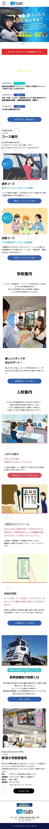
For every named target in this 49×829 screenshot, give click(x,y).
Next (44, 346)
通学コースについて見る (24, 201)
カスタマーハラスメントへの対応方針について (24, 52)
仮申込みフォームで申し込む (24, 475)
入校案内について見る (24, 623)
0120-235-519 (14, 785)
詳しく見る (24, 699)
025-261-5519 (14, 782)
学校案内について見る (24, 381)
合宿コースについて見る (24, 257)
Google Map (23, 791)
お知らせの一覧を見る (24, 119)
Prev (4, 346)
